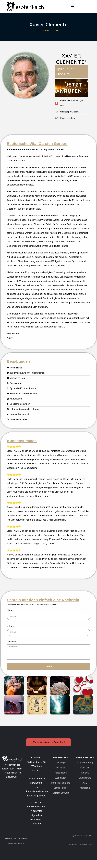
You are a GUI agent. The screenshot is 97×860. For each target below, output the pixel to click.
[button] (72, 6)
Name (10, 610)
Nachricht (11, 641)
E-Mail (10, 626)
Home (39, 31)
